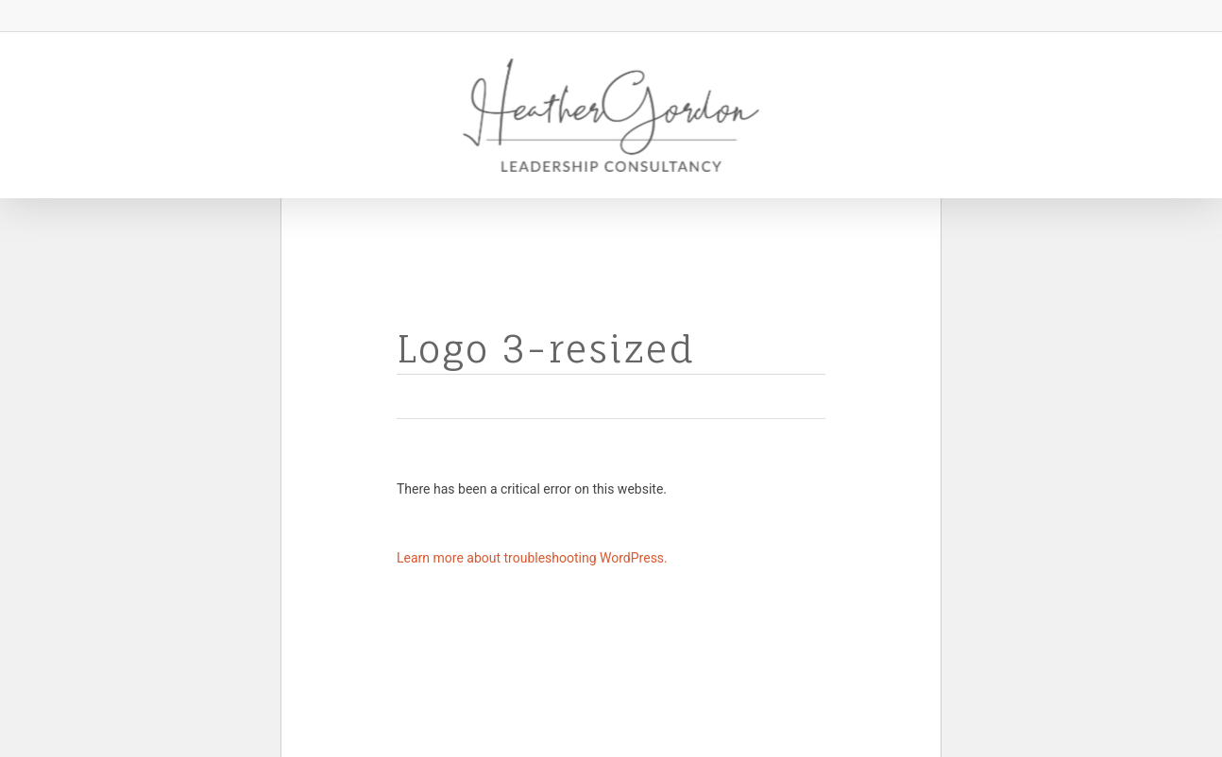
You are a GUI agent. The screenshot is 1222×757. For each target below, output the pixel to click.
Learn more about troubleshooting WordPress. (532, 557)
